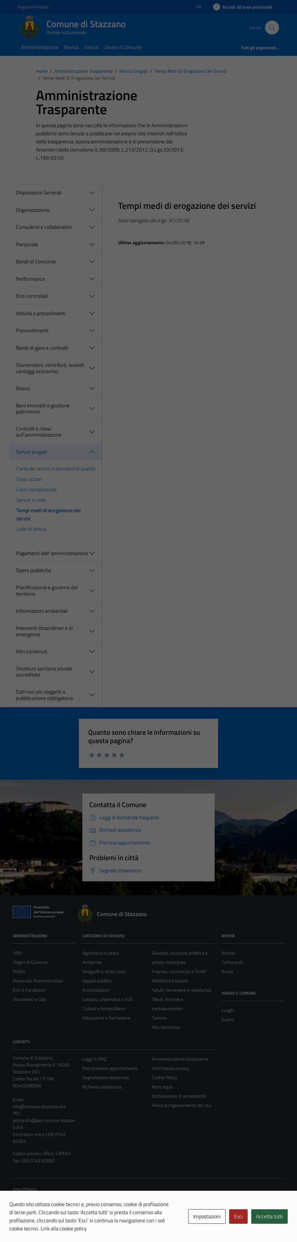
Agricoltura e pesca (100, 952)
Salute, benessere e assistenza (181, 989)
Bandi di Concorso (36, 261)
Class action (29, 479)
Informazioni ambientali (42, 611)
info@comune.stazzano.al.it (39, 1106)
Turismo (159, 1017)
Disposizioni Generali (38, 192)
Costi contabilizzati (36, 489)
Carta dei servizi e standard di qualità (55, 469)
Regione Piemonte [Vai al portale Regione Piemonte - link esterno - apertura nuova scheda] (33, 7)
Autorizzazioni (95, 989)
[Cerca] (272, 27)
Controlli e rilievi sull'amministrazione (38, 432)
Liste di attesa (31, 529)
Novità (71, 47)
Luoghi (228, 1010)
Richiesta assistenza (102, 1086)
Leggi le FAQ (94, 1058)
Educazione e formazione (106, 1017)
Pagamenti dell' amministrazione (52, 553)
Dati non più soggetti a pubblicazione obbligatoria (44, 695)
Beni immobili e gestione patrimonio (43, 409)
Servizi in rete (31, 500)
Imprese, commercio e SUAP (179, 971)
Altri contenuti (31, 651)
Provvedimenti (32, 330)
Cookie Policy (164, 1077)
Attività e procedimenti (41, 313)
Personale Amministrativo (38, 980)
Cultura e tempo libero (103, 1008)
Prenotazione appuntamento (110, 1068)
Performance (30, 279)
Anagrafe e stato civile (104, 971)
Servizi (91, 47)
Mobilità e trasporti (170, 980)
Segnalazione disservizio (105, 1077)
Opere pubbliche (33, 570)
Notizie (228, 952)
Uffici (17, 952)
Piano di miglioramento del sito (181, 1105)
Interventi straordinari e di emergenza (44, 631)
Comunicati (232, 962)
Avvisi (227, 971)
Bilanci (23, 388)
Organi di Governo (30, 962)
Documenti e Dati (29, 999)
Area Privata (25, 1189)
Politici (19, 971)
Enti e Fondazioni (29, 989)
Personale (27, 244)
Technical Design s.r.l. (52, 1225)
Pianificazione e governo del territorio (47, 590)
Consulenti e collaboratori (44, 227)
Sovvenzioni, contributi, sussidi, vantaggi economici (50, 368)
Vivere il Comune (123, 47)
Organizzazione (33, 210)
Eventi (228, 1019)
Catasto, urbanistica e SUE (107, 999)
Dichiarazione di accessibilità (179, 1096)
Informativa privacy (170, 1068)
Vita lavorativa (166, 1027)
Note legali (162, 1086)
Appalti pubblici (96, 980)
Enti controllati (32, 296)
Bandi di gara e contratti (42, 348)
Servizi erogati (31, 452)
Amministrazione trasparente (180, 1058)
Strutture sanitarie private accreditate (44, 672)
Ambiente (91, 962)
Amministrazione (39, 47)
